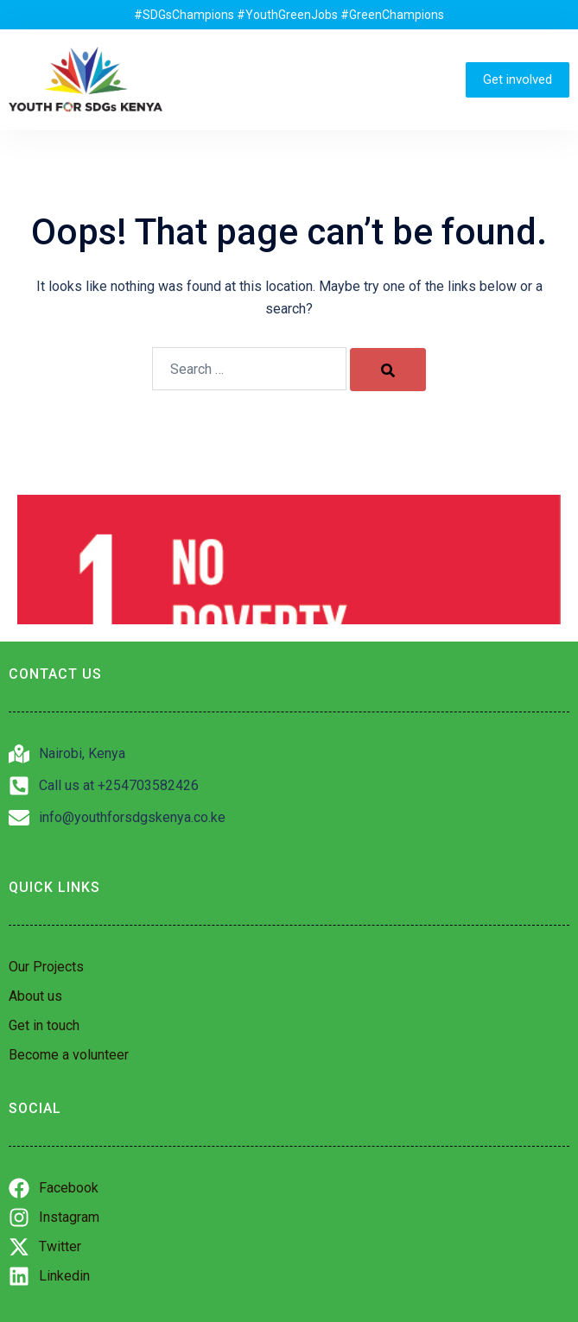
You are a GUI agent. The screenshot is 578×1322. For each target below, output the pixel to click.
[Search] (388, 369)
